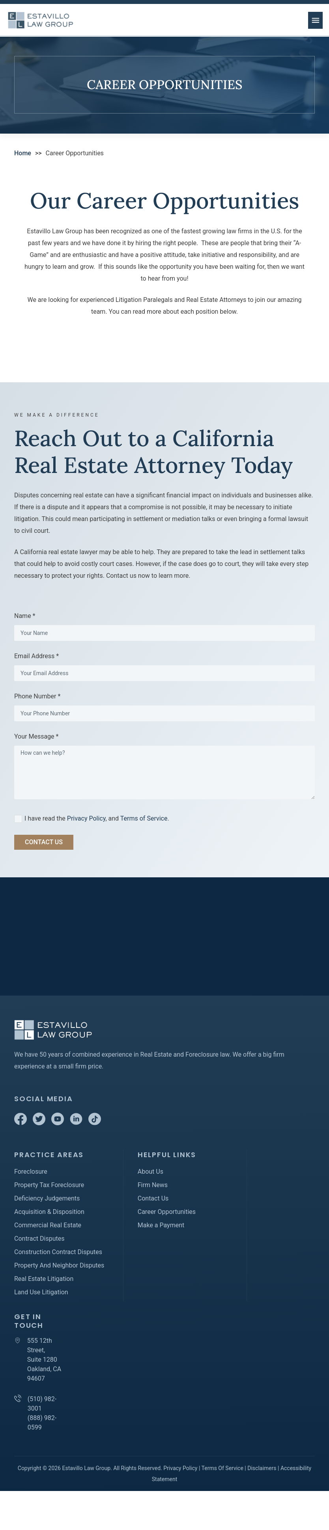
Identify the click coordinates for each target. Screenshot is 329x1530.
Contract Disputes (39, 1238)
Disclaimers (261, 1468)
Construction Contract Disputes (58, 1252)
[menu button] (315, 20)
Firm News (153, 1185)
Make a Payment (161, 1225)
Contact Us (153, 1198)
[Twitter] (40, 1123)
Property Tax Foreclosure (49, 1185)
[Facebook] (21, 1123)
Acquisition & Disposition (49, 1211)
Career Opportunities (167, 1211)
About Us (150, 1171)
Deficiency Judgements (47, 1198)
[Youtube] (58, 1123)
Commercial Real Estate (47, 1225)
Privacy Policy (86, 818)
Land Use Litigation (41, 1292)
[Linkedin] (77, 1123)
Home (22, 153)
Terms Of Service (222, 1468)
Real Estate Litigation (43, 1278)
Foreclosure (30, 1171)
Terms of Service (144, 818)
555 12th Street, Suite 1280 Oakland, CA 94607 (44, 1359)
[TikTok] (94, 1123)
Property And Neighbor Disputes (59, 1265)
